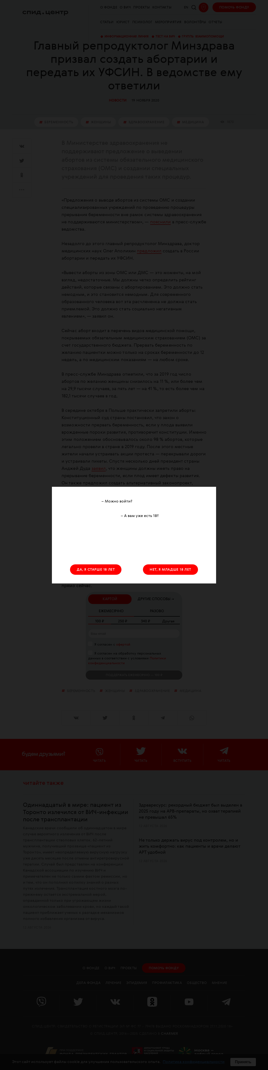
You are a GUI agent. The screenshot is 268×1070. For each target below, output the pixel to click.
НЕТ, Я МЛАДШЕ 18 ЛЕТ (170, 569)
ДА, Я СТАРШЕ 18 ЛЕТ (96, 569)
